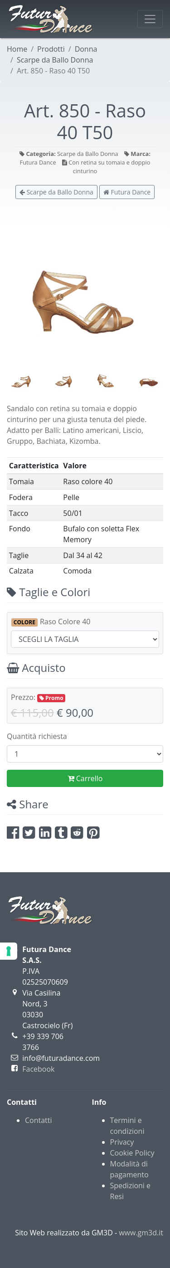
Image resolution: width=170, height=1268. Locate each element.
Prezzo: (38, 697)
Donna (86, 49)
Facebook (38, 1069)
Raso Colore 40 (50, 622)
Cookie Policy (132, 1153)
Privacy (122, 1142)
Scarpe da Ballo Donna (55, 60)
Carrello (85, 778)
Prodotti (51, 49)
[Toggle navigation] (150, 19)
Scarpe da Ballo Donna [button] (56, 192)
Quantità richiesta (37, 736)
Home (17, 49)
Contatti (38, 1120)
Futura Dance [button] (127, 192)
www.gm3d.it (141, 1233)
